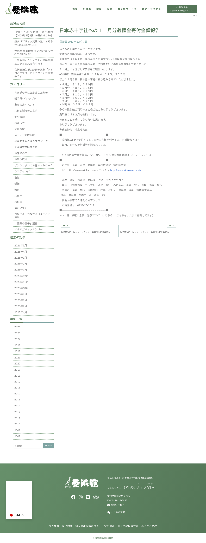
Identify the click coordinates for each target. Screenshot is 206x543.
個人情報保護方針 (128, 526)
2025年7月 (20, 306)
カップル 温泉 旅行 (98, 185)
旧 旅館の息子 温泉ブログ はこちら (89, 215)
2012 (17, 412)
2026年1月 (20, 269)
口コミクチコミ (115, 180)
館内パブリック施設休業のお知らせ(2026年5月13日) (33, 43)
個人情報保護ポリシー (88, 526)
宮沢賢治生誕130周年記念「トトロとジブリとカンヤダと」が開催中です (33, 73)
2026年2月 (20, 263)
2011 (17, 418)
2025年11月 (21, 281)
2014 (17, 399)
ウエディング (22, 171)
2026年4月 (20, 251)
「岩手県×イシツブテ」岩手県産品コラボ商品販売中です (33, 62)
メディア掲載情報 (24, 134)
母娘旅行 (93, 190)
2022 (17, 351)
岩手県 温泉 (126, 190)
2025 (17, 333)
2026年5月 (20, 245)
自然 (17, 177)
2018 (17, 375)
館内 (95, 11)
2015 (17, 393)
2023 (17, 345)
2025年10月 (21, 288)
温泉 (59, 11)
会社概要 (54, 526)
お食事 (71, 11)
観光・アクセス (139, 11)
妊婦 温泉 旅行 (152, 185)
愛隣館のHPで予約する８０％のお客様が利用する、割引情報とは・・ (102, 139)
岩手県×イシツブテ (25, 98)
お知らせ (19, 122)
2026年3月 (20, 257)
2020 (17, 363)
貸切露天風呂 (144, 190)
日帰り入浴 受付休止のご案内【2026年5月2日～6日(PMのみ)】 (33, 33)
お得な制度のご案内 (26, 110)
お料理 (18, 201)
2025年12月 (21, 275)
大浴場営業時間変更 (26, 147)
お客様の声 (20, 153)
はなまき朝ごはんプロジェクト (32, 141)
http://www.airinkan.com (82, 170)
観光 (17, 183)
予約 (100, 180)
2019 (17, 369)
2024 (17, 339)
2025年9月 (20, 294)
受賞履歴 (19, 128)
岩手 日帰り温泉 (72, 185)
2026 (17, 327)
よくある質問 (116, 512)
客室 (84, 11)
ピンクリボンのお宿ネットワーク (33, 165)
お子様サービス (113, 11)
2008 (17, 436)
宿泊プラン (20, 207)
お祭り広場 (20, 159)
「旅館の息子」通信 (26, 223)
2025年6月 (20, 312)
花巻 (64, 180)
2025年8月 (20, 300)
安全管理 (19, 116)
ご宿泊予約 (171, 12)
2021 (17, 357)
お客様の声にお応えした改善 (31, 92)
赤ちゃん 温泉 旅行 (126, 185)
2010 (17, 424)
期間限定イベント (24, 104)
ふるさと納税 (149, 526)
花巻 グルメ (108, 190)
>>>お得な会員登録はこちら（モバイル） (128, 154)
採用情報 (109, 526)
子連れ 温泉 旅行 (73, 190)
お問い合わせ (115, 505)
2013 (17, 406)
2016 (17, 387)
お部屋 (18, 195)
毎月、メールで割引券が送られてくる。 (85, 144)
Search (48, 445)
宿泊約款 (67, 526)
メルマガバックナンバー (28, 229)
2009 (17, 430)
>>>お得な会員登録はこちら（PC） (82, 154)
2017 (17, 381)
